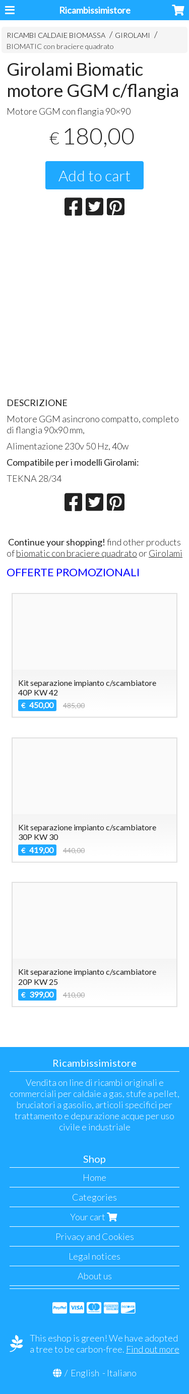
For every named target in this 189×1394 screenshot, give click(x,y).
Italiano (122, 1372)
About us (95, 1275)
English (85, 1372)
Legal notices (94, 1256)
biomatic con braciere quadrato (76, 553)
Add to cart (94, 175)
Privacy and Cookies (94, 1236)
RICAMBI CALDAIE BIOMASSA (56, 35)
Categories (94, 1197)
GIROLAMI (132, 35)
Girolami (165, 553)
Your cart (94, 1216)
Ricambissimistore (95, 10)
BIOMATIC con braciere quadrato (60, 46)
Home (94, 1177)
